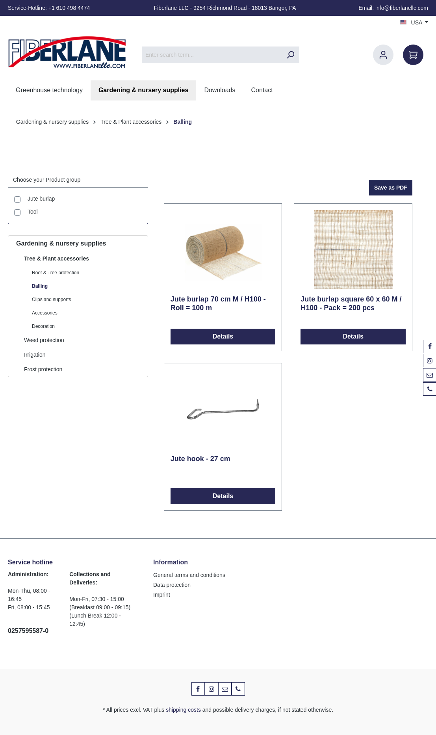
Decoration (43, 326)
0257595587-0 (28, 630)
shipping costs (183, 710)
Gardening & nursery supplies (61, 243)
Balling (40, 286)
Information (170, 562)
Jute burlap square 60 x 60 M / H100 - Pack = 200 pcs (351, 303)
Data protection (172, 585)
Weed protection (44, 340)
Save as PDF (390, 187)
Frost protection (43, 369)
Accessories (45, 313)
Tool (33, 211)
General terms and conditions (189, 575)
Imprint (161, 595)
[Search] (290, 55)
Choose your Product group (46, 180)
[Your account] (383, 55)
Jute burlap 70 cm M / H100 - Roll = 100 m (218, 303)
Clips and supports (51, 299)
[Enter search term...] (212, 55)
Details (223, 336)
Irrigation (34, 355)
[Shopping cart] (413, 55)
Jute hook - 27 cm (200, 459)
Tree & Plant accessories (56, 258)
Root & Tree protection (55, 272)
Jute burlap (41, 198)
